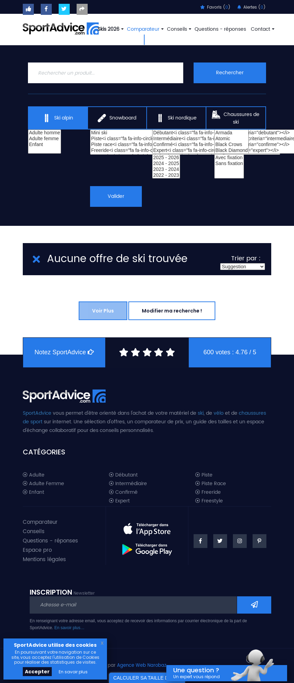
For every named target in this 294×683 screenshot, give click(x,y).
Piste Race (210, 483)
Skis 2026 (110, 29)
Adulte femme (44, 139)
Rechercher (230, 73)
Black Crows (231, 144)
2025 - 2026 (166, 158)
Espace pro (37, 550)
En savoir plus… (69, 627)
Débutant (123, 475)
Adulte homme (44, 133)
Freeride (208, 492)
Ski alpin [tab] (57, 118)
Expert (119, 501)
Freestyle (209, 501)
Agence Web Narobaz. (142, 665)
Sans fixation (229, 163)
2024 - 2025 (166, 163)
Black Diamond (231, 150)
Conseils (178, 29)
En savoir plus (73, 672)
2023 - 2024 (166, 169)
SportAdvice (37, 413)
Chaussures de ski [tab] (235, 118)
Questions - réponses (220, 29)
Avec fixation (229, 158)
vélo (219, 413)
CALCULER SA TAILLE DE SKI (147, 678)
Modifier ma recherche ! (172, 310)
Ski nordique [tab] (176, 118)
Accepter (37, 671)
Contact (262, 29)
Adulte (34, 475)
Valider (116, 196)
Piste (204, 475)
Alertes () (251, 7)
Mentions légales (44, 559)
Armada (231, 133)
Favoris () (215, 7)
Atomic (231, 139)
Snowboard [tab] (117, 118)
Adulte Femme (43, 483)
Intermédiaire (128, 483)
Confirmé (123, 492)
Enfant (44, 144)
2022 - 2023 (166, 175)
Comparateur (144, 29)
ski (201, 413)
